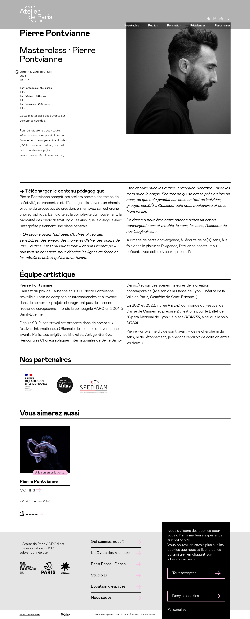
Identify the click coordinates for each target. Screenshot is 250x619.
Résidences (198, 15)
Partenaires (223, 15)
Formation (174, 15)
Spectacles (131, 15)
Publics (153, 15)
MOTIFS (30, 490)
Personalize (176, 610)
